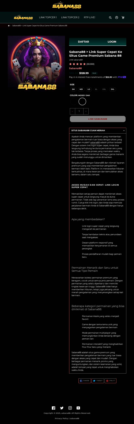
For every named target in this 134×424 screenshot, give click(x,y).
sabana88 (95, 142)
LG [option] (89, 89)
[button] (110, 17)
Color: (80, 95)
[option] (73, 101)
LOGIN (112, 41)
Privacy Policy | (62, 418)
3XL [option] (112, 89)
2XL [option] (104, 89)
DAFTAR (83, 41)
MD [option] (81, 89)
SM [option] (73, 89)
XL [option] (96, 89)
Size (72, 84)
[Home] (9, 25)
